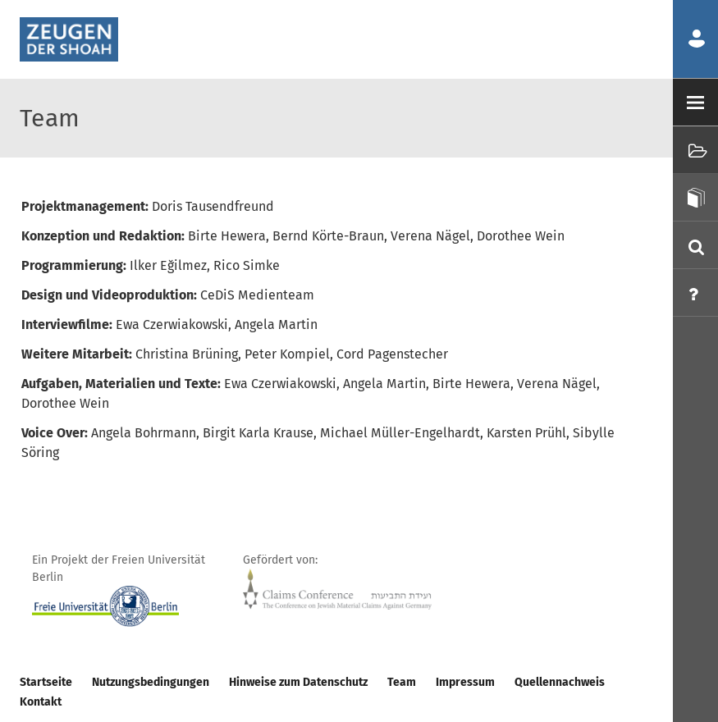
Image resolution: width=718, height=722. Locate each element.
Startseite (46, 682)
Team (401, 682)
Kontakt (41, 702)
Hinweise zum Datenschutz (298, 682)
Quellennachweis (559, 682)
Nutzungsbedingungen (150, 682)
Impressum (465, 682)
